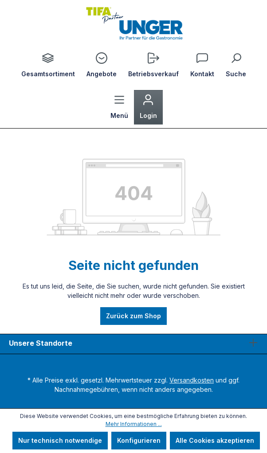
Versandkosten (191, 380)
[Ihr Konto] (148, 107)
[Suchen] (236, 65)
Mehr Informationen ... (134, 424)
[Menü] (119, 107)
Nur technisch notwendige (60, 440)
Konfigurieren (139, 440)
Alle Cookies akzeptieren (215, 440)
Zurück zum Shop (133, 316)
